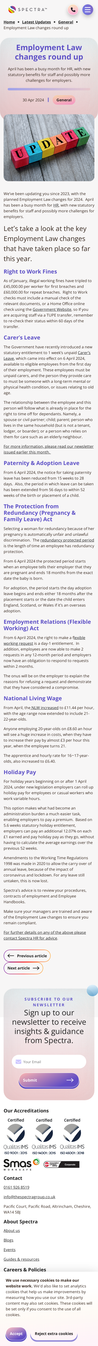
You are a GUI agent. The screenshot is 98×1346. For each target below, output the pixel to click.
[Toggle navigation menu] (87, 9)
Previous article (29, 955)
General (65, 22)
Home (9, 22)
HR (56, 205)
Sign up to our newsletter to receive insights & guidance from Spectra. (49, 1026)
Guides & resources (21, 1259)
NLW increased (45, 707)
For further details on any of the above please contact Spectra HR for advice (45, 935)
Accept (16, 1333)
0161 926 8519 (16, 1187)
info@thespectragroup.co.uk (29, 1196)
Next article (25, 968)
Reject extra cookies (54, 1333)
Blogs (8, 1240)
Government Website (52, 309)
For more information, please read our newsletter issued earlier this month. (49, 449)
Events (10, 1249)
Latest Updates (36, 22)
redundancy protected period (67, 540)
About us (12, 1230)
